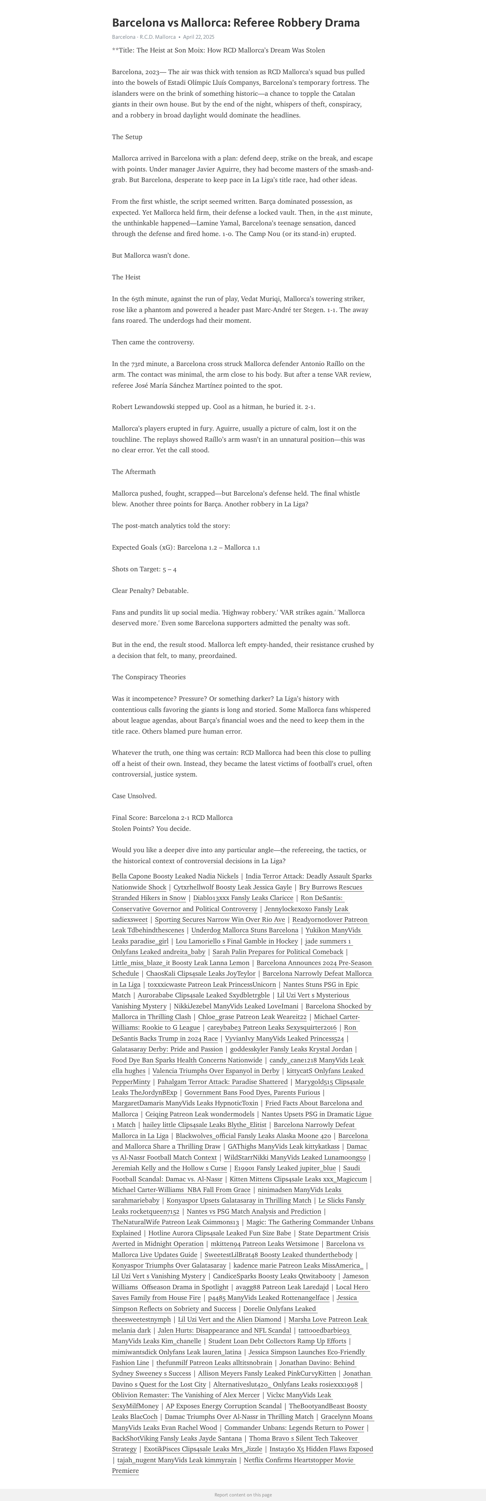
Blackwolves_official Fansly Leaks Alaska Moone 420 (253, 1136)
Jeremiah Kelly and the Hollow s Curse (169, 1168)
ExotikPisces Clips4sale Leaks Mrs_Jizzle (203, 1449)
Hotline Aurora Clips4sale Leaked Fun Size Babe (219, 1233)
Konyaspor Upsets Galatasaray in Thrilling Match (239, 1200)
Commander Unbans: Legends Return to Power (294, 1427)
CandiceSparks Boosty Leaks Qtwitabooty (274, 1276)
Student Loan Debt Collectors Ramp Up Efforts (277, 1341)
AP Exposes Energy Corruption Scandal (224, 1406)
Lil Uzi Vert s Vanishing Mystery (159, 1276)
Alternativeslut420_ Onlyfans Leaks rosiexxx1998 (285, 1384)
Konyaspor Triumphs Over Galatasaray (169, 1265)
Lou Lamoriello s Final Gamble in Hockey (237, 941)
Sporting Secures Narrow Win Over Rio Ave (220, 919)
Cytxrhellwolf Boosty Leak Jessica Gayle (233, 887)
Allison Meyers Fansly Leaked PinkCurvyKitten (267, 1373)
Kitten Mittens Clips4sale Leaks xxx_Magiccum (298, 1179)
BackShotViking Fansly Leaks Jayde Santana (177, 1438)
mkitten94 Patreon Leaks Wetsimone (265, 1243)
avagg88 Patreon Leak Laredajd (282, 1287)
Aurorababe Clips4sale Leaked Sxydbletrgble (204, 995)
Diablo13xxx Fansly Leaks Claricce (243, 898)
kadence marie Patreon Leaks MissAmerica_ (298, 1265)
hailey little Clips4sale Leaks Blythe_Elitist (205, 1125)
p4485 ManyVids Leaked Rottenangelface (269, 1297)
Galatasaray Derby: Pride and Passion (167, 1049)
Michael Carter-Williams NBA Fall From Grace (181, 1190)
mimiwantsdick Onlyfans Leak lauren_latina (176, 1352)
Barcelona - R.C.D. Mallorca (144, 36)
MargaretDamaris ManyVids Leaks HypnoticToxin (185, 1103)
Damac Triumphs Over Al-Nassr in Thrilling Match (239, 1416)
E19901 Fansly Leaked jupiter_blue (285, 1168)
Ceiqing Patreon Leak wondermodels (199, 1114)
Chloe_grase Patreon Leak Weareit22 (252, 1017)
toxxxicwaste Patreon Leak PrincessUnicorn (212, 984)
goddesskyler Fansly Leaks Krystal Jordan (291, 1049)
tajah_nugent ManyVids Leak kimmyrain (177, 1460)
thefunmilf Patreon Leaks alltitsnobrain (214, 1362)
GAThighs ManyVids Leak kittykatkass (283, 1146)
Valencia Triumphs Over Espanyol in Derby (216, 1071)
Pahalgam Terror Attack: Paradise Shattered (223, 1082)
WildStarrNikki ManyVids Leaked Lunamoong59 (295, 1157)
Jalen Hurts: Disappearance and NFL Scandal (224, 1330)
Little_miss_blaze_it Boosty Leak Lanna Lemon (180, 963)
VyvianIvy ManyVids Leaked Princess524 (284, 1038)
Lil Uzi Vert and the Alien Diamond (229, 1319)
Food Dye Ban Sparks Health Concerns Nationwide (187, 1060)
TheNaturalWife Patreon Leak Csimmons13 (175, 1222)
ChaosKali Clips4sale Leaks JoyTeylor (201, 973)
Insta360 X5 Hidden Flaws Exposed (321, 1449)
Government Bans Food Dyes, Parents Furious (252, 1092)
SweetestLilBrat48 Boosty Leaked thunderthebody (279, 1255)
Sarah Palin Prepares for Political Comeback (278, 952)
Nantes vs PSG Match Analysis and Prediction (254, 1211)
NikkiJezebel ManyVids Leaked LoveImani (236, 1006)
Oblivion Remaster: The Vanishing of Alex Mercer (186, 1395)
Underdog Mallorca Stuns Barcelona (244, 930)
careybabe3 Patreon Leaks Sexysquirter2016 (272, 1027)
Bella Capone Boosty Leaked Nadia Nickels (175, 876)
